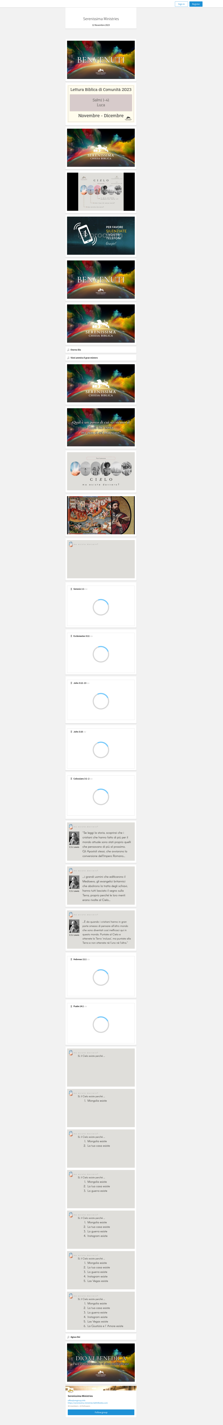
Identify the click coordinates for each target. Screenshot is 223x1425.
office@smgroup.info (87, 1400)
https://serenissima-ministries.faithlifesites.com (98, 1403)
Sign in (181, 4)
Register (196, 4)
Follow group (111, 1412)
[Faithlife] (31, 4)
